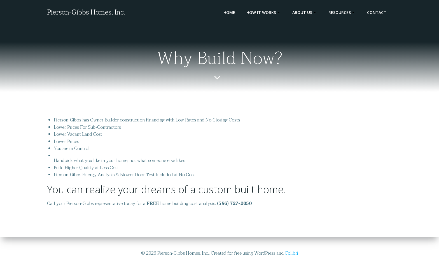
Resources (342, 12)
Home (229, 12)
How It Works (263, 12)
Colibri (291, 253)
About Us (304, 12)
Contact (376, 12)
